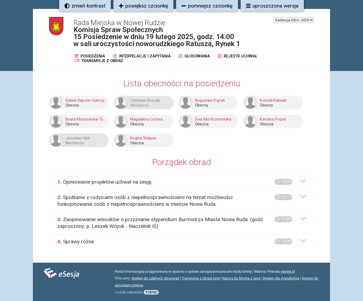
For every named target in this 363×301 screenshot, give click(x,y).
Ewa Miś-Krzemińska (213, 119)
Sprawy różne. (174, 241)
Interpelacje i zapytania (142, 56)
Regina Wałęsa (143, 138)
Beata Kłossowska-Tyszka (86, 119)
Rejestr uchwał (237, 56)
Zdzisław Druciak (145, 100)
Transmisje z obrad (99, 61)
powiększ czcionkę (143, 6)
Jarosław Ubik (77, 138)
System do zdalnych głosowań (155, 278)
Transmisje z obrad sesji (201, 278)
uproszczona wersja (272, 6)
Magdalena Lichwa (146, 119)
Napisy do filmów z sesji (241, 278)
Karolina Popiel (273, 119)
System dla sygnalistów (281, 278)
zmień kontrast (85, 6)
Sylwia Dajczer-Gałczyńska (86, 100)
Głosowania (194, 56)
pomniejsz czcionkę (207, 6)
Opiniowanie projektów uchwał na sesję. (174, 182)
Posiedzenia (90, 56)
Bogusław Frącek (210, 100)
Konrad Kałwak (273, 100)
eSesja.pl (288, 271)
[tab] (181, 182)
